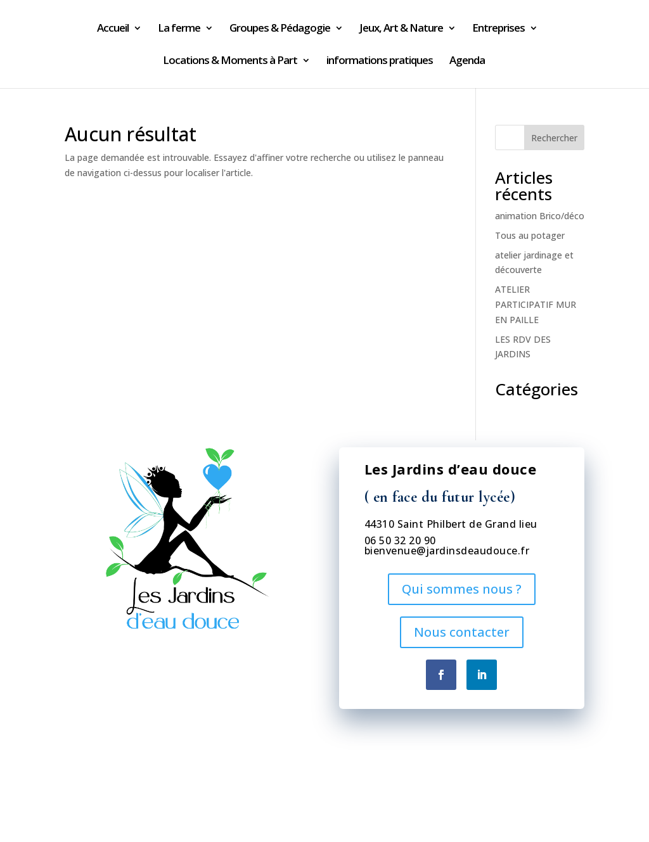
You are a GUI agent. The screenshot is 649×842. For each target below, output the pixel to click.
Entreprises (498, 29)
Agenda (467, 61)
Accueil (113, 29)
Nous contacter (462, 632)
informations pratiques (379, 61)
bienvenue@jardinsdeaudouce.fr (447, 551)
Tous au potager (530, 235)
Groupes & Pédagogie (279, 29)
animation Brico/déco (539, 216)
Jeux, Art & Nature (401, 29)
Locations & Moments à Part (230, 61)
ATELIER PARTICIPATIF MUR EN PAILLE (535, 304)
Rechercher (554, 138)
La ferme (179, 29)
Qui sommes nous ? (462, 588)
